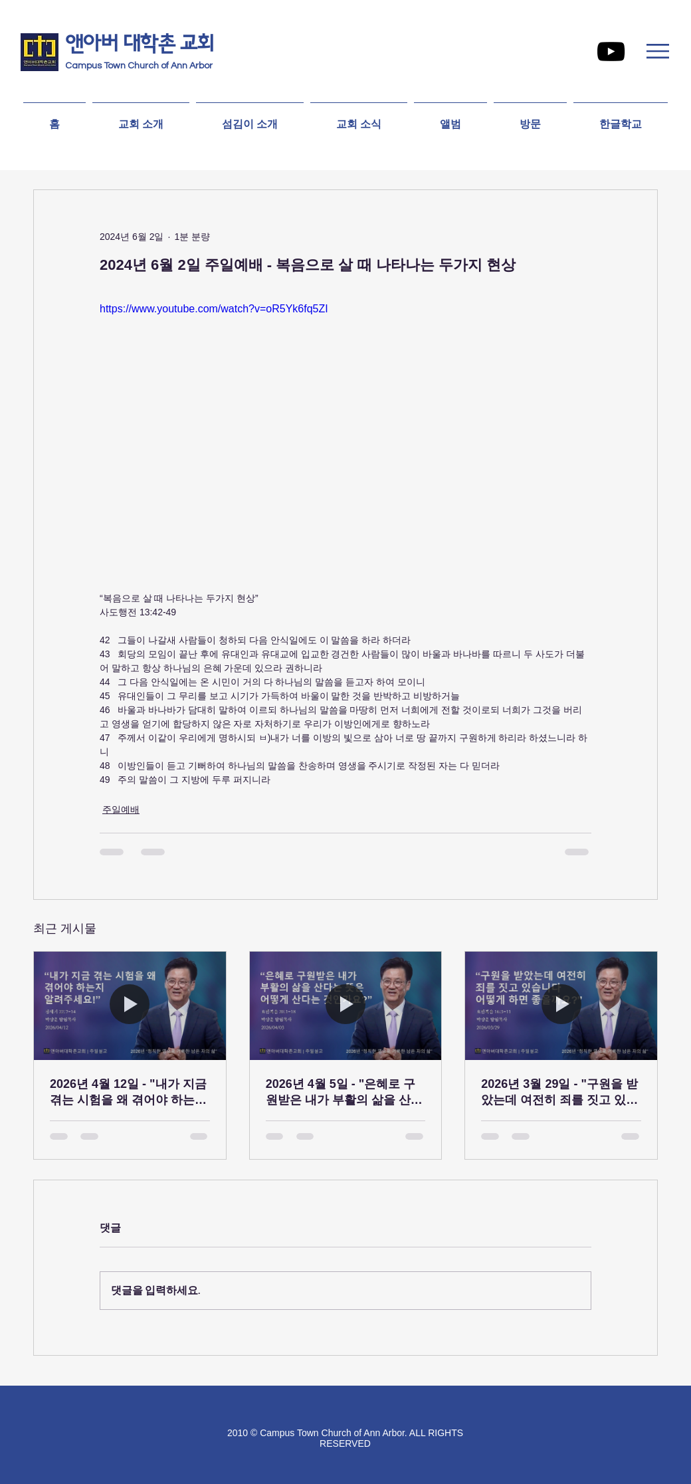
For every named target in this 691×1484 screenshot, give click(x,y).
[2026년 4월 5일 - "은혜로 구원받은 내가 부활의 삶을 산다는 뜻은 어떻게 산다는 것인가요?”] (346, 1005)
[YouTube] (611, 51)
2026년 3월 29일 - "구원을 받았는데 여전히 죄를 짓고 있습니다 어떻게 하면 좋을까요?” (559, 1092)
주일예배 (121, 809)
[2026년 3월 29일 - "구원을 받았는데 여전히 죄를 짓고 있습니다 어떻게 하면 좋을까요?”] (561, 1005)
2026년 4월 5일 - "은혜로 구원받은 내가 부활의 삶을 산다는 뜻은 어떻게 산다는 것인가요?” (344, 1092)
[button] (657, 51)
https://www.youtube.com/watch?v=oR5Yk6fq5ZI (214, 308)
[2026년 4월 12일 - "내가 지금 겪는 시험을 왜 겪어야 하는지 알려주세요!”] (130, 1005)
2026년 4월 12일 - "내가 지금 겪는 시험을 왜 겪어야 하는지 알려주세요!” (128, 1092)
